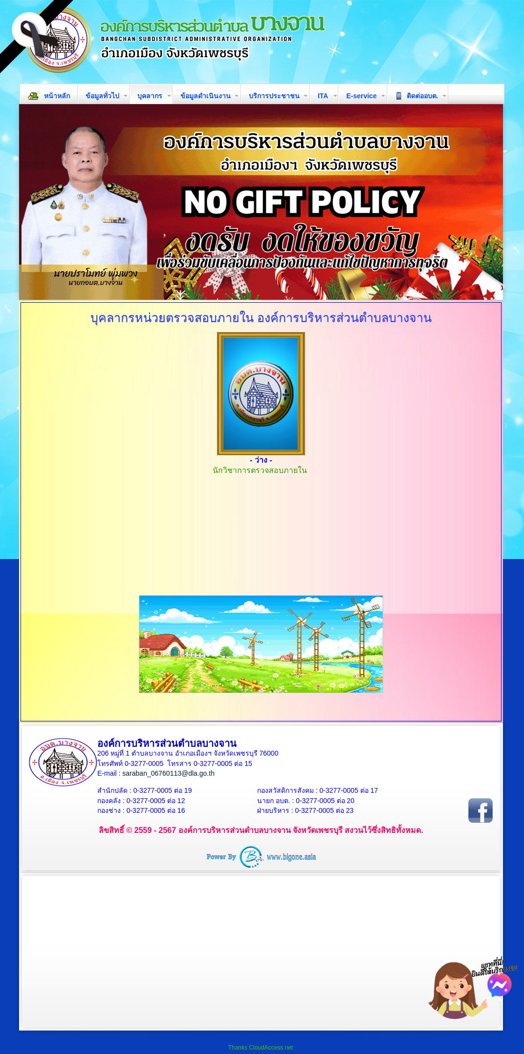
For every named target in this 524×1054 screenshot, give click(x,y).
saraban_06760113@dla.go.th (168, 773)
